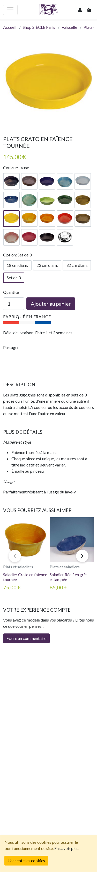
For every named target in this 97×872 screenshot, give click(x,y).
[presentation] (15, 556)
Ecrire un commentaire (26, 638)
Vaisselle (69, 27)
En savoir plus (66, 848)
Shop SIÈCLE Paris (39, 27)
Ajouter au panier (51, 304)
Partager (11, 347)
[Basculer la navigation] (10, 10)
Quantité (11, 292)
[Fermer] (26, 861)
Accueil (9, 27)
